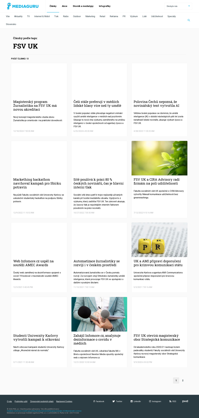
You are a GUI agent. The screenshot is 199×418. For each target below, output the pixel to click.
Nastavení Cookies (64, 401)
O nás (9, 401)
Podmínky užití (21, 401)
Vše (8, 16)
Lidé (144, 16)
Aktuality (18, 16)
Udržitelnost (157, 16)
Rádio (66, 16)
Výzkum (134, 16)
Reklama (114, 16)
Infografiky (104, 6)
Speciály (171, 16)
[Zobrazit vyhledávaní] (189, 20)
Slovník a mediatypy (83, 6)
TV (28, 16)
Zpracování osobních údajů (41, 401)
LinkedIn (136, 401)
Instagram (155, 401)
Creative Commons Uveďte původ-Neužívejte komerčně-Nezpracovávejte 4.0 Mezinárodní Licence (44, 411)
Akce (64, 6)
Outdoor (77, 16)
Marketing (90, 16)
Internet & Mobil (42, 16)
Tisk (56, 16)
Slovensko (11, 24)
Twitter (117, 401)
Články (53, 6)
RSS (172, 401)
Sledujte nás (178, 6)
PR (124, 16)
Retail (102, 16)
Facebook (99, 401)
